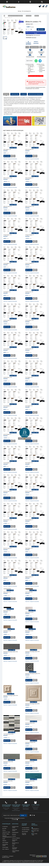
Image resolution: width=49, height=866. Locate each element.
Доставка (4, 828)
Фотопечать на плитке (15, 843)
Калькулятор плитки (5, 845)
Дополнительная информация (35, 94)
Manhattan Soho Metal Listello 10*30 (10, 651)
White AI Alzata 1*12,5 (7, 177)
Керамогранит (15, 832)
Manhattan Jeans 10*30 (29, 781)
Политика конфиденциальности (7, 836)
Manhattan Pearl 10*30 (7, 781)
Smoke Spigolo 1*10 (7, 263)
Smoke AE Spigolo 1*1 (29, 263)
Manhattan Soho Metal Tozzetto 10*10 (32, 673)
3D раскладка (5, 847)
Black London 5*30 (7, 610)
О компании (5, 826)
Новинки (4, 840)
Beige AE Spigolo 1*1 (29, 576)
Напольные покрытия (14, 848)
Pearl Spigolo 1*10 (28, 377)
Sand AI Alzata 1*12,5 (29, 320)
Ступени (14, 836)
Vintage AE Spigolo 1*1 (29, 234)
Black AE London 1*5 (7, 548)
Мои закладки (25, 831)
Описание (6, 94)
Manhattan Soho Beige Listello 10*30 (32, 651)
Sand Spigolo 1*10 (6, 291)
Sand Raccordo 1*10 (29, 291)
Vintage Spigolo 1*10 (7, 234)
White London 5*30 (7, 592)
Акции (3, 838)
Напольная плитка (14, 830)
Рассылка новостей (24, 834)
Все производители (26, 11)
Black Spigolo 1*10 (28, 462)
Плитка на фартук (16, 838)
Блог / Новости (5, 849)
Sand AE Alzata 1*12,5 (7, 377)
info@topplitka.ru (35, 828)
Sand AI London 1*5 (7, 320)
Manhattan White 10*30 (29, 723)
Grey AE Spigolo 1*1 (7, 462)
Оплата (4, 830)
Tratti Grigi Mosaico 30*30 (8, 734)
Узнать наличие (34, 47)
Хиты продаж (5, 842)
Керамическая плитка (15, 827)
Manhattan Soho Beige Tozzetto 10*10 (10, 695)
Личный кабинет (25, 827)
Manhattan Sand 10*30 (29, 761)
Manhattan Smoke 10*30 (8, 761)
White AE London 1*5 (7, 206)
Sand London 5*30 (28, 592)
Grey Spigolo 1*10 (28, 434)
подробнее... (7, 123)
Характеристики (14, 94)
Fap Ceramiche (37, 35)
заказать (36, 123)
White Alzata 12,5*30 (29, 612)
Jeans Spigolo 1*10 (28, 405)
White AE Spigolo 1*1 (29, 177)
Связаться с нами (6, 832)
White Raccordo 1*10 (29, 149)
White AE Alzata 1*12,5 (29, 206)
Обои (13, 845)
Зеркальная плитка (14, 840)
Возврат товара (5, 834)
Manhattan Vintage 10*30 (30, 742)
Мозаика (14, 834)
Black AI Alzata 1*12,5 (7, 519)
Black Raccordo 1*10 (7, 491)
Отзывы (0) (23, 94)
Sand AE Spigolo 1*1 (7, 348)
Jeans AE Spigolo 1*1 (7, 434)
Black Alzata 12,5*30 (29, 630)
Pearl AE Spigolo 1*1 (7, 405)
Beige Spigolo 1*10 (28, 548)
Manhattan (34, 37)
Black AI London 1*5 (29, 491)
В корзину (41, 29)
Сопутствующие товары (15, 851)
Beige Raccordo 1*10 (7, 576)
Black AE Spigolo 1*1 (29, 519)
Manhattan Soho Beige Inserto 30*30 (32, 703)
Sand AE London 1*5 (29, 348)
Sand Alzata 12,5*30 (7, 630)
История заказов (25, 829)
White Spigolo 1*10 (7, 149)
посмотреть (22, 123)
